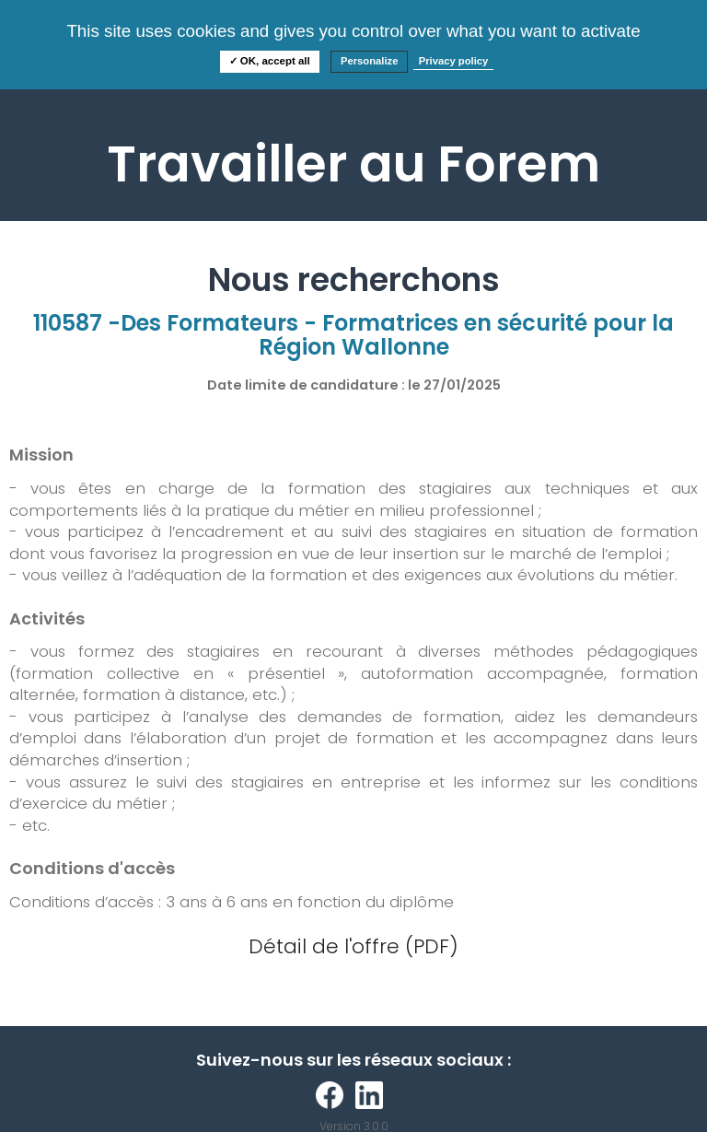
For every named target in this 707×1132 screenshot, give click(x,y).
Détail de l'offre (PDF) (353, 946)
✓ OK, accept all (269, 60)
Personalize (370, 60)
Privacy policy (454, 60)
